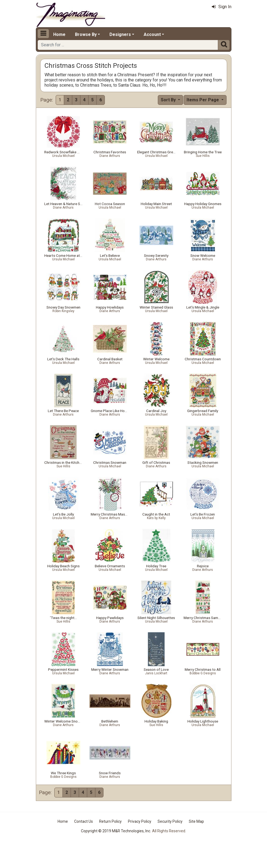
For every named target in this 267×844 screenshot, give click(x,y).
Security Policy (170, 821)
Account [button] (152, 34)
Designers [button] (120, 34)
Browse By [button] (86, 34)
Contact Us (83, 821)
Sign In (221, 6)
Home (59, 34)
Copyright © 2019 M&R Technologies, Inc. (116, 831)
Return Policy (110, 821)
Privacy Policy (139, 821)
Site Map (196, 821)
